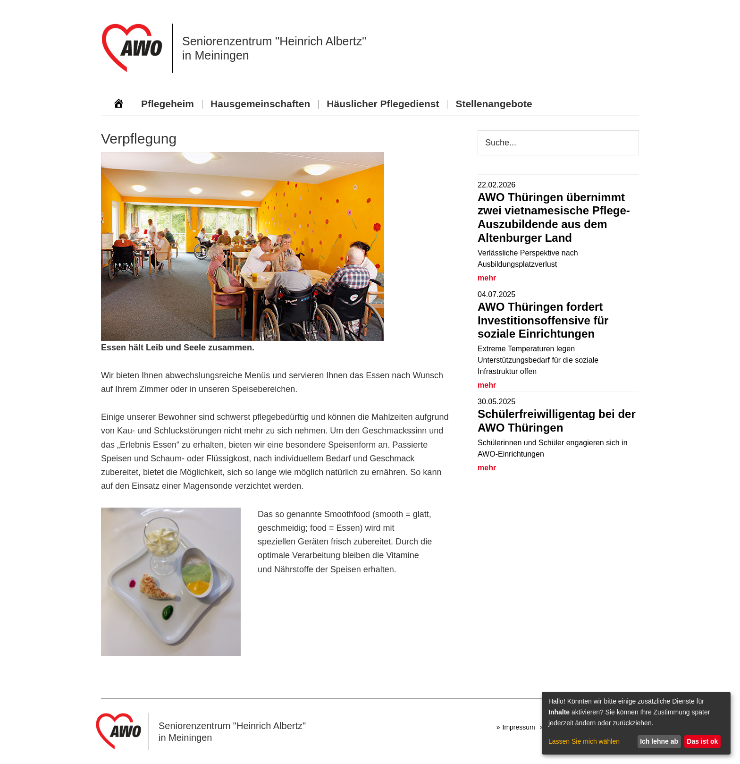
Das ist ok (702, 741)
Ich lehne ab (659, 741)
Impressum (519, 727)
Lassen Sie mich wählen (584, 741)
